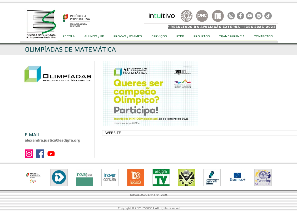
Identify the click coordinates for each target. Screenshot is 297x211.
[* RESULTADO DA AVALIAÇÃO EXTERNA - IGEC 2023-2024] (222, 27)
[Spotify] (259, 15)
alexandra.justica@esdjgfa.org (52, 140)
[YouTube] (249, 15)
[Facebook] (40, 153)
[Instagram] (29, 153)
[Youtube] (51, 153)
